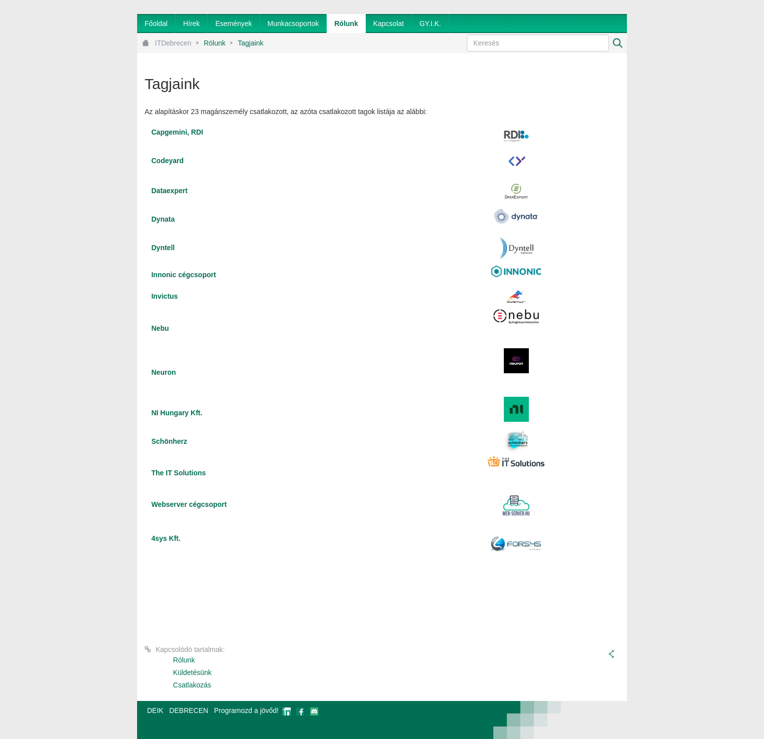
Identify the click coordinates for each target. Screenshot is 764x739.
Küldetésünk (192, 672)
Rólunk (215, 43)
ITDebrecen (173, 43)
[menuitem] (156, 23)
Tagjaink (250, 43)
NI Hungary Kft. (176, 413)
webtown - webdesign (594, 720)
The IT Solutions (178, 473)
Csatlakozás (192, 685)
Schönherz (169, 441)
